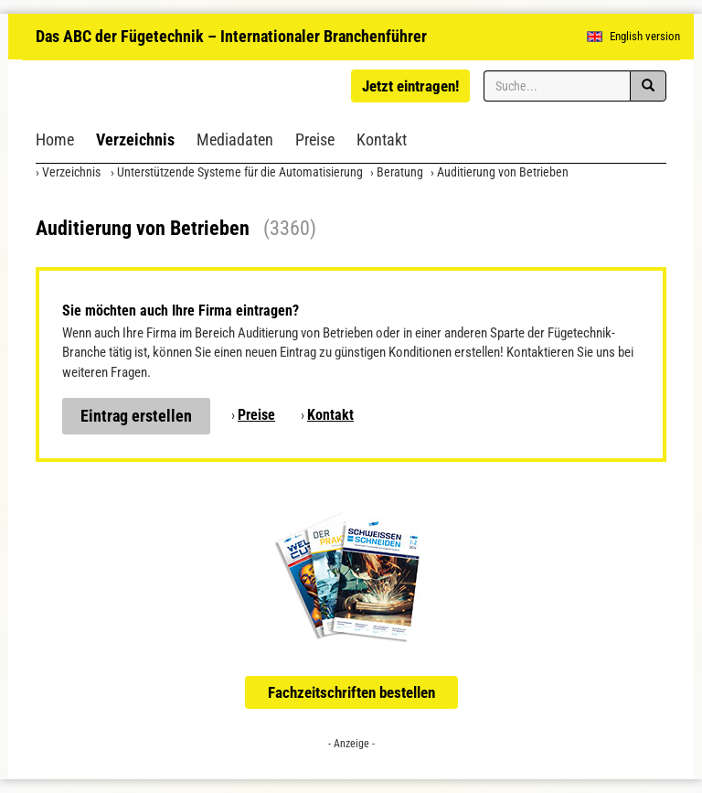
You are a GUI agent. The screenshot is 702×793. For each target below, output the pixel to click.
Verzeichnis (135, 139)
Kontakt (381, 139)
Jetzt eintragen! (410, 86)
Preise (315, 139)
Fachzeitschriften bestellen (351, 692)
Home (55, 139)
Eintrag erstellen (136, 415)
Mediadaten (235, 139)
